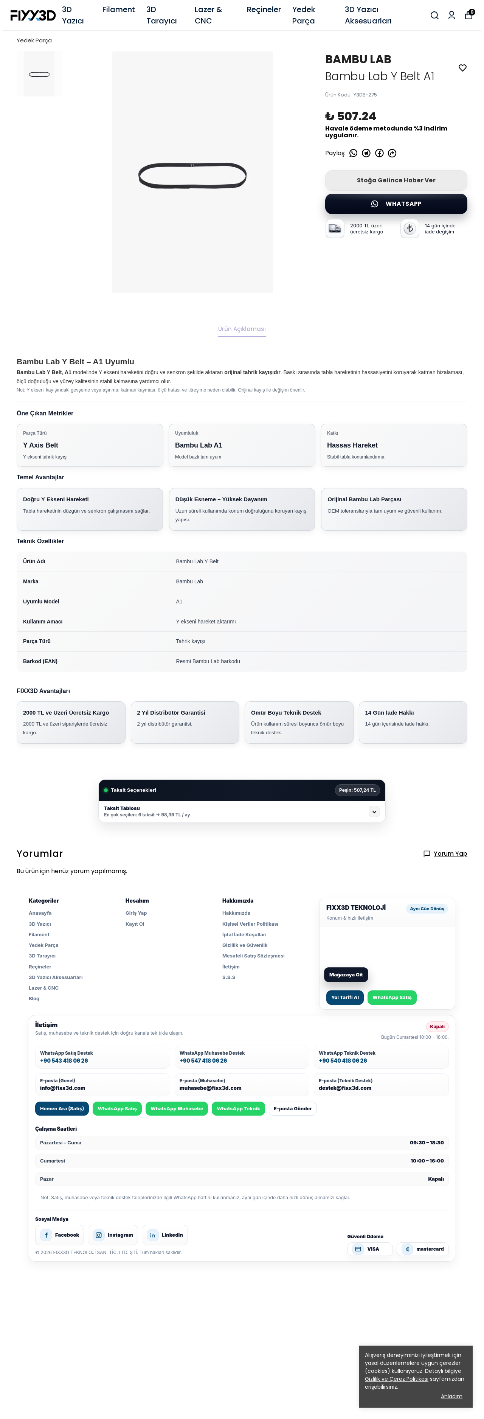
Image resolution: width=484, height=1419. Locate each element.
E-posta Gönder (293, 1108)
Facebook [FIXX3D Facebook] (59, 1235)
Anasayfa (40, 913)
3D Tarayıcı (161, 15)
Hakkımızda (236, 913)
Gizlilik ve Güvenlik (245, 945)
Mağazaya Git (346, 974)
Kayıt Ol (135, 924)
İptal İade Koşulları (244, 934)
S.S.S (228, 977)
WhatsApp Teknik (238, 1108)
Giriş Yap (136, 913)
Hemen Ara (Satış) (62, 1108)
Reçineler (264, 9)
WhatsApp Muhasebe (176, 1108)
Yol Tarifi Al (345, 997)
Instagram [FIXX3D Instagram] (113, 1235)
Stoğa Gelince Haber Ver (396, 180)
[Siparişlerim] (451, 15)
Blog (34, 998)
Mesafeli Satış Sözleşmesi (253, 956)
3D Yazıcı (73, 15)
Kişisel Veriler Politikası (250, 924)
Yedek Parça (303, 15)
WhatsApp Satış (392, 997)
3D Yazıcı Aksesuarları (368, 15)
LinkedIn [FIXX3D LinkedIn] (165, 1235)
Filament (118, 9)
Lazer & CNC (208, 15)
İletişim (231, 967)
